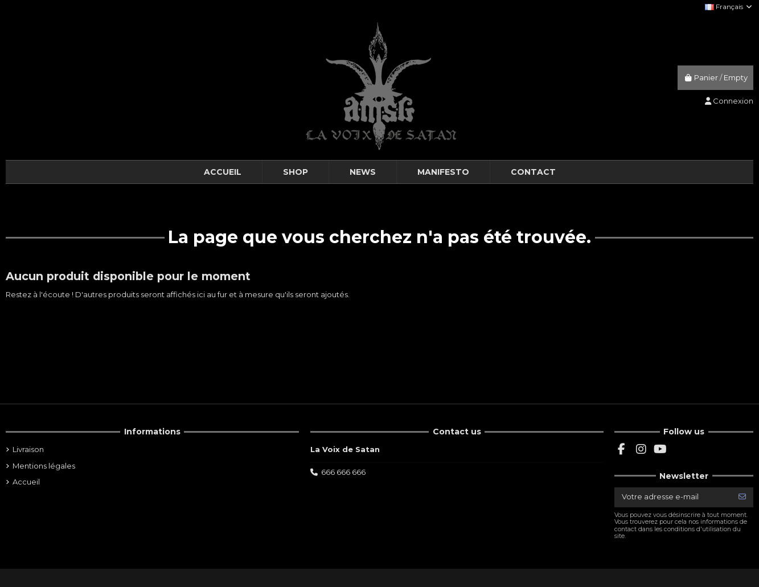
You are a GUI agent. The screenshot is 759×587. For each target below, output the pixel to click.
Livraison (28, 449)
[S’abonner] (742, 497)
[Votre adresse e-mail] (673, 497)
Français (729, 6)
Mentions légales (44, 465)
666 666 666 (343, 472)
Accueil (26, 481)
